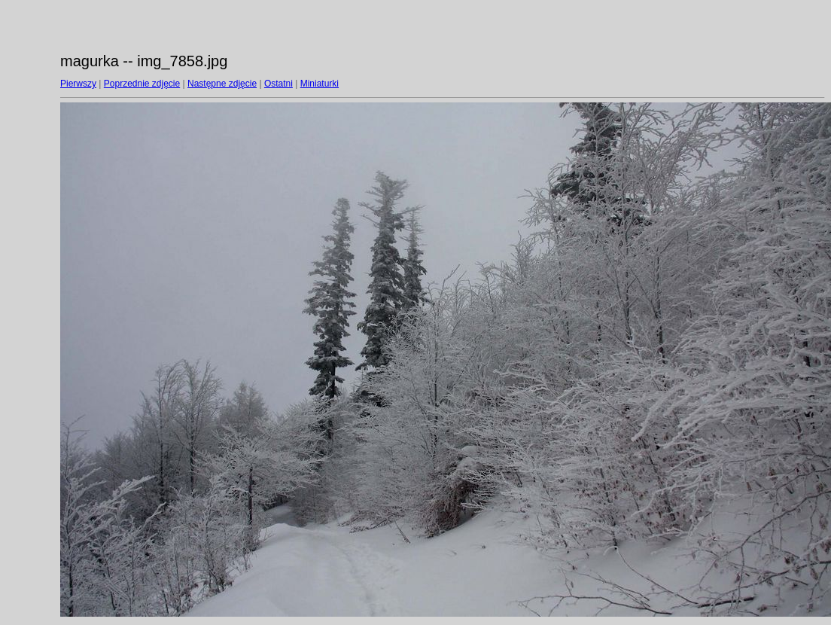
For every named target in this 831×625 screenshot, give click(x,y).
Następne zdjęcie (222, 83)
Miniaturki (319, 83)
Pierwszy (78, 83)
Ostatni (278, 83)
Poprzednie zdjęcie (142, 83)
